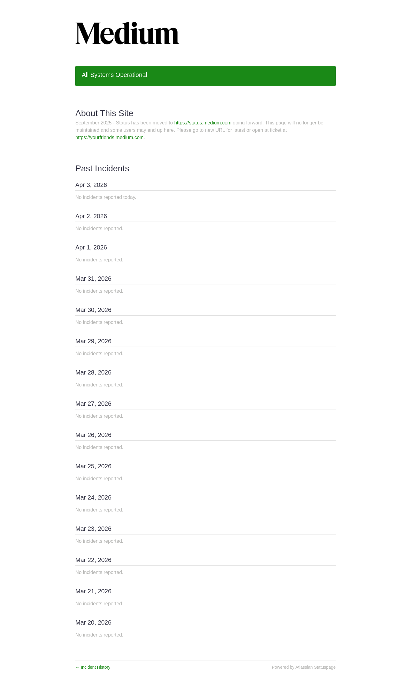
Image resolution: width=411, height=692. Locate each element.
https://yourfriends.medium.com (109, 137)
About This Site (104, 113)
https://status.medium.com (203, 122)
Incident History (92, 667)
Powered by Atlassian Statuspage (304, 667)
